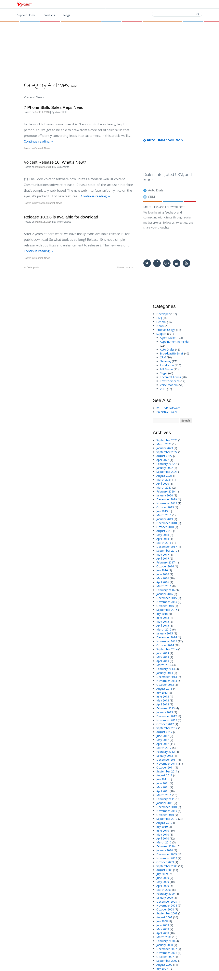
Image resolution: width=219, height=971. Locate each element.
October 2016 (165, 566)
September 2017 (166, 550)
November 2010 (166, 811)
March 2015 (164, 629)
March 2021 (164, 479)
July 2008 (162, 921)
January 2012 (164, 755)
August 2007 (164, 964)
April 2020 (162, 483)
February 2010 (165, 846)
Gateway (165, 361)
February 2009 (165, 893)
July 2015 (162, 614)
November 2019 (166, 503)
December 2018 (166, 523)
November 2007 (166, 953)
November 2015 (166, 602)
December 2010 (166, 807)
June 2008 (162, 925)
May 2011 (162, 787)
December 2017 (166, 546)
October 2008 (165, 909)
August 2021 (164, 476)
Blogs (66, 15)
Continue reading (39, 141)
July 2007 (162, 968)
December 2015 (166, 598)
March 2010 (164, 842)
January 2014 (164, 673)
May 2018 (162, 535)
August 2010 (164, 823)
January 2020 (164, 495)
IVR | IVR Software (168, 408)
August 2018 (164, 531)
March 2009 (164, 890)
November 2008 (166, 905)
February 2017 (165, 562)
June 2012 (162, 736)
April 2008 (162, 933)
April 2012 (162, 744)
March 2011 (164, 795)
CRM (151, 197)
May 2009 (162, 882)
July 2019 (162, 511)
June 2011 (162, 783)
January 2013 (164, 712)
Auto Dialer (156, 190)
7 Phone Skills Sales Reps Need (53, 107)
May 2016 (162, 578)
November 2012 (166, 720)
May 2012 (162, 740)
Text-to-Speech (170, 381)
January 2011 (164, 803)
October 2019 (165, 507)
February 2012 (165, 752)
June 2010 (162, 830)
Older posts (31, 267)
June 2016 (162, 574)
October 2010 (165, 815)
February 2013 (165, 708)
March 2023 (164, 444)
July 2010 (162, 826)
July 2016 (162, 570)
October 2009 (165, 862)
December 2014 (166, 637)
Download (145, 4)
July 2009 (162, 874)
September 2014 (166, 649)
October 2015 (165, 606)
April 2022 (162, 460)
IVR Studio (166, 369)
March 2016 (164, 586)
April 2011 (162, 791)
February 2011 (165, 799)
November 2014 (166, 641)
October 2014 (165, 645)
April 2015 (162, 625)
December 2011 (166, 759)
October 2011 (165, 767)
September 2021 (166, 472)
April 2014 (162, 661)
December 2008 (166, 901)
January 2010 (164, 850)
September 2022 (166, 452)
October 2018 (165, 527)
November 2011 (166, 763)
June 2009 (162, 878)
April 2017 (162, 558)
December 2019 (166, 499)
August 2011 (164, 775)
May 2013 (162, 700)
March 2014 (164, 665)
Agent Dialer (168, 338)
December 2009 (166, 854)
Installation (167, 365)
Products (120, 4)
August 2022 (164, 456)
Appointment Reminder (174, 341)
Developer (39, 203)
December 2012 (166, 716)
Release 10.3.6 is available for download (61, 217)
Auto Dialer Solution (163, 140)
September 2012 (166, 728)
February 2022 (165, 464)
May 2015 (162, 621)
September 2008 (166, 913)
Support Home (26, 15)
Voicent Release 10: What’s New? (55, 162)
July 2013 (162, 692)
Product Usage (165, 330)
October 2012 (165, 724)
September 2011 (166, 771)
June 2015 (162, 617)
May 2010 (162, 834)
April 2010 (162, 838)
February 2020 (165, 491)
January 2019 (164, 519)
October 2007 (165, 957)
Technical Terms (170, 377)
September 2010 (166, 819)
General (38, 148)
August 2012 (164, 732)
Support (192, 4)
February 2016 (165, 590)
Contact (169, 4)
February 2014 (165, 669)
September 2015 (166, 610)
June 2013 (162, 696)
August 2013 (164, 688)
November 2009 (166, 858)
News (47, 148)
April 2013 (162, 704)
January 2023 (164, 448)
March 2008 (164, 937)
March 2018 (164, 543)
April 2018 (162, 539)
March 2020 (164, 487)
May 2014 (162, 657)
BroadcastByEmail (171, 353)
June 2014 (162, 653)
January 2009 (164, 897)
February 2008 (165, 941)
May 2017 (162, 554)
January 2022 (164, 468)
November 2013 (166, 681)
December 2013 (166, 677)
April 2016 (162, 582)
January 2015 (164, 633)
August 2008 (164, 917)
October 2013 (165, 685)
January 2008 (164, 945)
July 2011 (162, 779)
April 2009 (162, 886)
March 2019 (164, 515)
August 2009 (164, 870)
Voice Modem (169, 385)
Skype (163, 373)
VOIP (163, 389)
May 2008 (162, 929)
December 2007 (166, 949)
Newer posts (125, 267)
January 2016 (164, 594)
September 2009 (166, 866)
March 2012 (164, 748)
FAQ (159, 318)
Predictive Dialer (166, 412)
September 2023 (166, 440)
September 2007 (166, 961)
